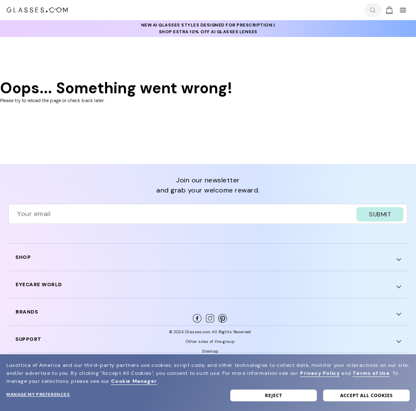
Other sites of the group (210, 341)
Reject (273, 395)
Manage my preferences (38, 394)
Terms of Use (371, 373)
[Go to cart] (388, 10)
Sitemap (210, 351)
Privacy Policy (320, 373)
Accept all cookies (366, 395)
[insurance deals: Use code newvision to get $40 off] (208, 28)
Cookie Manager (134, 381)
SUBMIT (380, 214)
